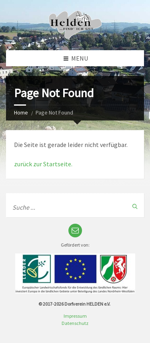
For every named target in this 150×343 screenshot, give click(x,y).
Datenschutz (75, 323)
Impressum (75, 316)
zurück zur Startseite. (43, 164)
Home (21, 112)
